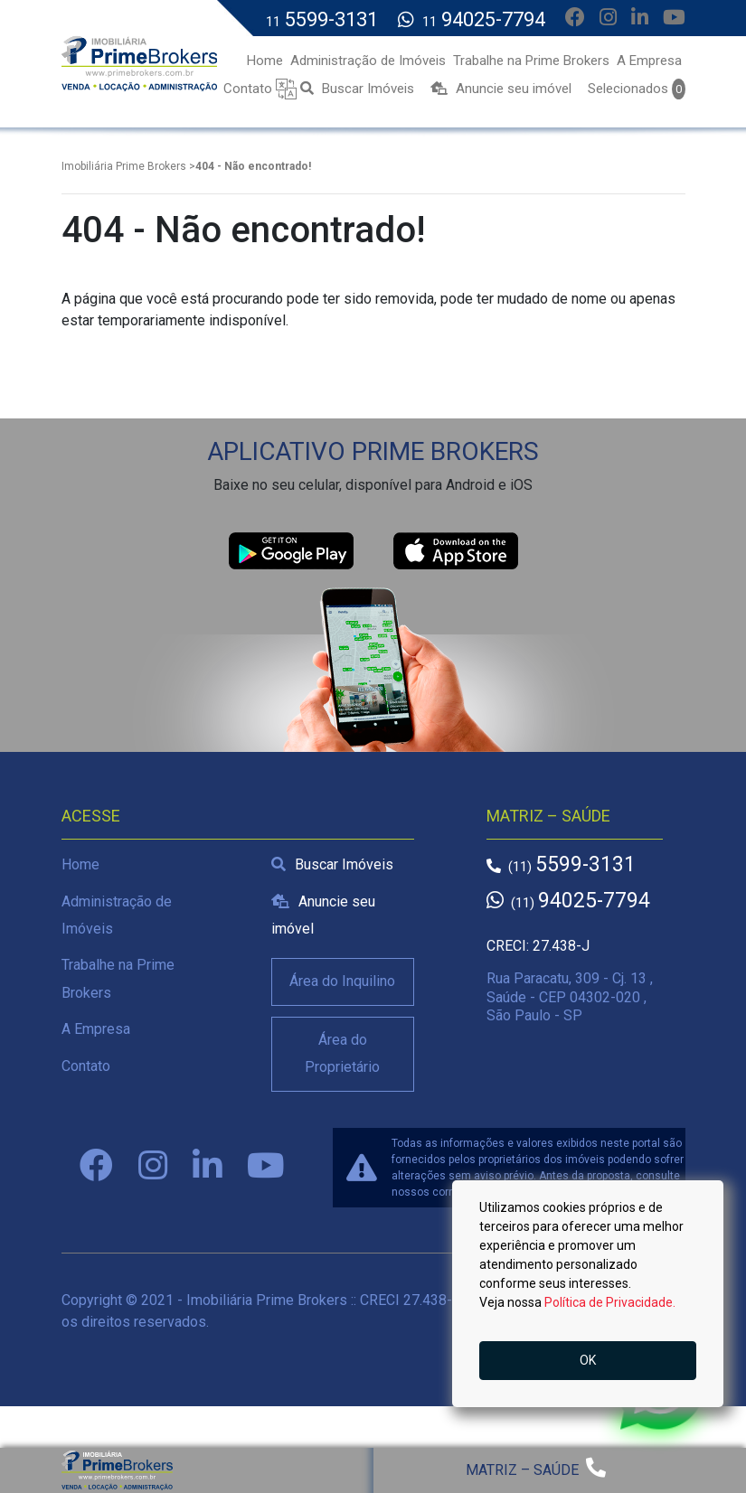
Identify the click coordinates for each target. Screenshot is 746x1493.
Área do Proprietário (342, 1053)
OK (588, 1360)
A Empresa (95, 1029)
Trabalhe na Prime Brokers (118, 978)
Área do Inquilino (342, 981)
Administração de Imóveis (116, 915)
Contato (85, 1066)
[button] (286, 88)
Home (80, 864)
